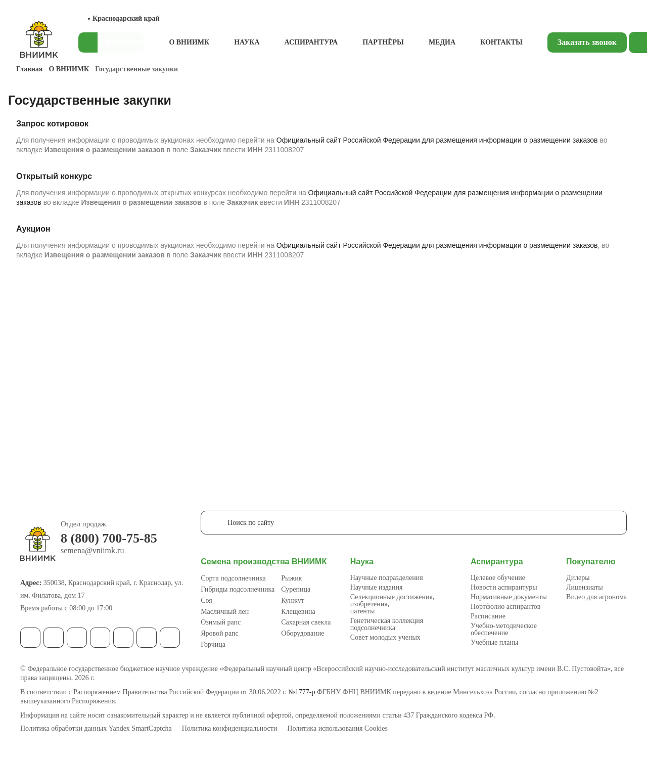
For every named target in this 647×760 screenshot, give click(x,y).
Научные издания (376, 587)
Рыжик (291, 578)
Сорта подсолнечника (233, 578)
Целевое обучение (498, 578)
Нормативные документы (509, 597)
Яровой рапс (220, 633)
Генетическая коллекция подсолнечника (386, 624)
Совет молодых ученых (385, 637)
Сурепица (295, 589)
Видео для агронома (596, 597)
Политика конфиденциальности (230, 728)
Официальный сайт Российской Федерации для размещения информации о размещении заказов (437, 140)
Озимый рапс (221, 622)
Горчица (213, 644)
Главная (29, 69)
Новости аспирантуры (504, 587)
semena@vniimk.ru (92, 551)
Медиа (442, 42)
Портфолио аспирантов (506, 606)
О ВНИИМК (189, 42)
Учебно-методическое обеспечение (504, 629)
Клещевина (298, 611)
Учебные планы (495, 642)
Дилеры (578, 578)
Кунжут (292, 600)
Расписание (488, 616)
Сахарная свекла (306, 622)
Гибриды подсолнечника (237, 589)
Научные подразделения (386, 578)
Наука (246, 42)
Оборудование (302, 633)
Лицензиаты (584, 587)
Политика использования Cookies (337, 728)
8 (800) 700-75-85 (109, 538)
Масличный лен (225, 611)
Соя (206, 600)
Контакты (501, 42)
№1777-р (301, 692)
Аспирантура (311, 42)
